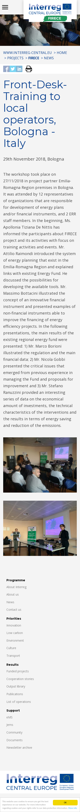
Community (14, 732)
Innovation (13, 625)
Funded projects (17, 671)
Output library (15, 686)
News (49, 58)
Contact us (13, 610)
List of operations (18, 702)
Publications (14, 694)
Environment (15, 640)
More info (72, 808)
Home (62, 52)
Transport (13, 656)
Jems (9, 725)
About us (12, 594)
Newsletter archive (19, 747)
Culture (11, 648)
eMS (9, 717)
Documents (14, 740)
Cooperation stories (20, 679)
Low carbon (14, 633)
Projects (15, 58)
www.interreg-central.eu (27, 52)
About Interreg (16, 587)
